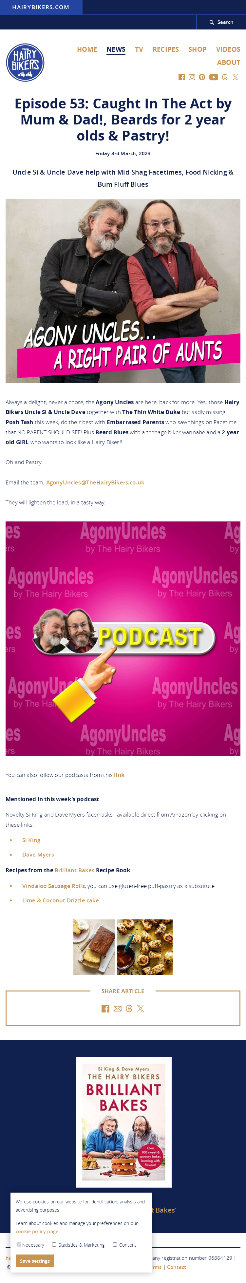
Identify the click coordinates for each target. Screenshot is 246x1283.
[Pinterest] (202, 77)
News (115, 49)
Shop (197, 49)
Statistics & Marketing (79, 1245)
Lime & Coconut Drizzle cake (60, 900)
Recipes (166, 49)
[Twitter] (235, 77)
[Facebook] (182, 77)
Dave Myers (38, 854)
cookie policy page (37, 1232)
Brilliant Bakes (75, 870)
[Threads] (224, 77)
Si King (31, 840)
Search (226, 22)
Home (87, 49)
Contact (176, 1267)
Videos (228, 49)
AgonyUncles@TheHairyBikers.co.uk (95, 482)
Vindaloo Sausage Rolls (53, 886)
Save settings (35, 1261)
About (228, 62)
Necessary (30, 1245)
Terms (154, 1267)
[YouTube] (213, 77)
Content (124, 1245)
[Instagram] (192, 77)
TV (139, 49)
